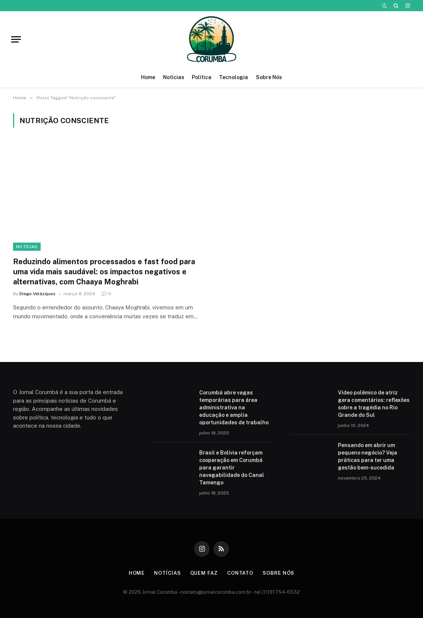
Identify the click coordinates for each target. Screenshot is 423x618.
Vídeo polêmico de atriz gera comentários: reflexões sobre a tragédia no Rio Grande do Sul (374, 404)
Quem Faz (204, 573)
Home (148, 77)
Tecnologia (233, 77)
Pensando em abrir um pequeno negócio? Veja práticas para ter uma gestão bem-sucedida (367, 456)
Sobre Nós (269, 77)
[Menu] (16, 39)
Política (202, 77)
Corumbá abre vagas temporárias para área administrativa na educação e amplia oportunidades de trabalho (234, 407)
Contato (240, 573)
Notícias (173, 77)
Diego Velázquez (37, 293)
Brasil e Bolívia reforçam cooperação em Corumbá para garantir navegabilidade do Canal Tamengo (231, 468)
